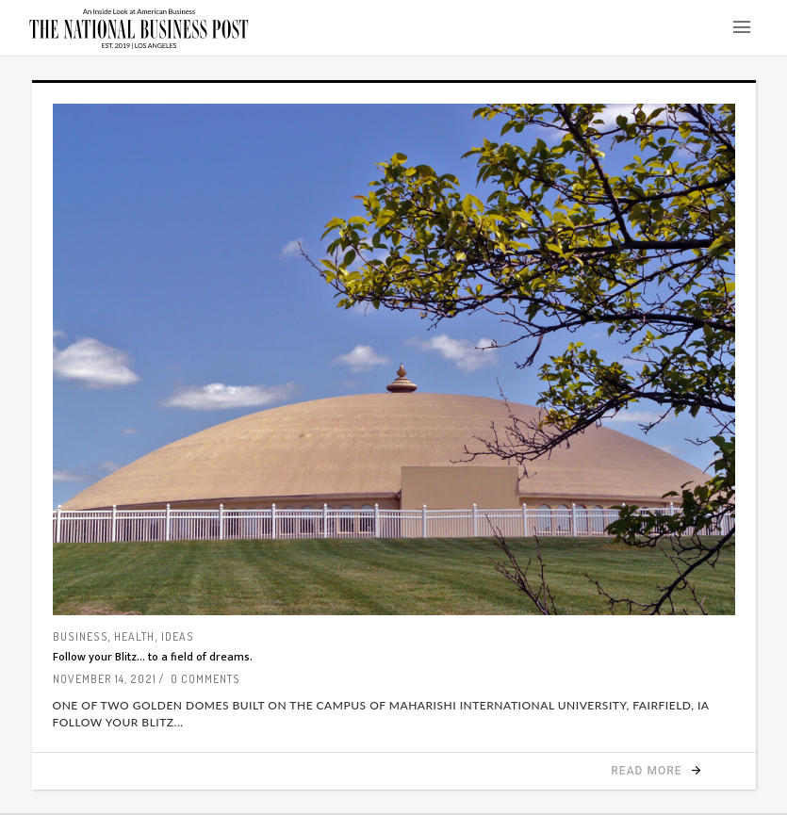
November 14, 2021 (104, 679)
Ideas (177, 636)
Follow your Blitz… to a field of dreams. (153, 656)
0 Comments (205, 679)
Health (134, 636)
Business (80, 636)
